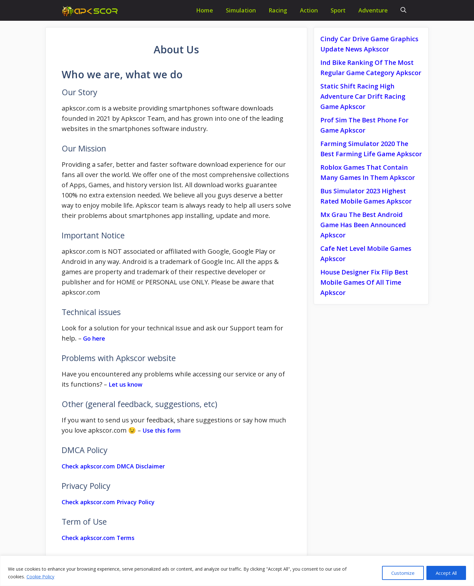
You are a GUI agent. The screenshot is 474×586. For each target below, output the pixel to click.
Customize (403, 573)
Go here (94, 338)
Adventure (373, 10)
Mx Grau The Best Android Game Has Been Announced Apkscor (363, 224)
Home (204, 10)
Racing (278, 10)
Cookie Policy (40, 577)
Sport (338, 10)
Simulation (241, 10)
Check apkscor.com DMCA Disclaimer (113, 466)
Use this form (161, 430)
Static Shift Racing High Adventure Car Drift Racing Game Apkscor (362, 96)
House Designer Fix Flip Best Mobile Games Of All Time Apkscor (364, 282)
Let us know (125, 384)
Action (309, 10)
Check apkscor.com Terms (98, 538)
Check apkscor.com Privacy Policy (108, 502)
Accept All (446, 573)
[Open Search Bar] (403, 10)
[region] (237, 571)
